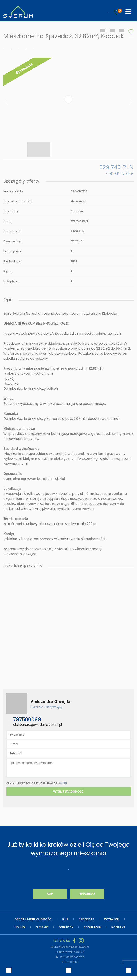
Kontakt (118, 927)
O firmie (42, 927)
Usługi (20, 927)
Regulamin (92, 927)
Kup (50, 893)
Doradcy (66, 927)
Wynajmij (112, 919)
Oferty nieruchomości (33, 919)
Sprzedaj (87, 893)
